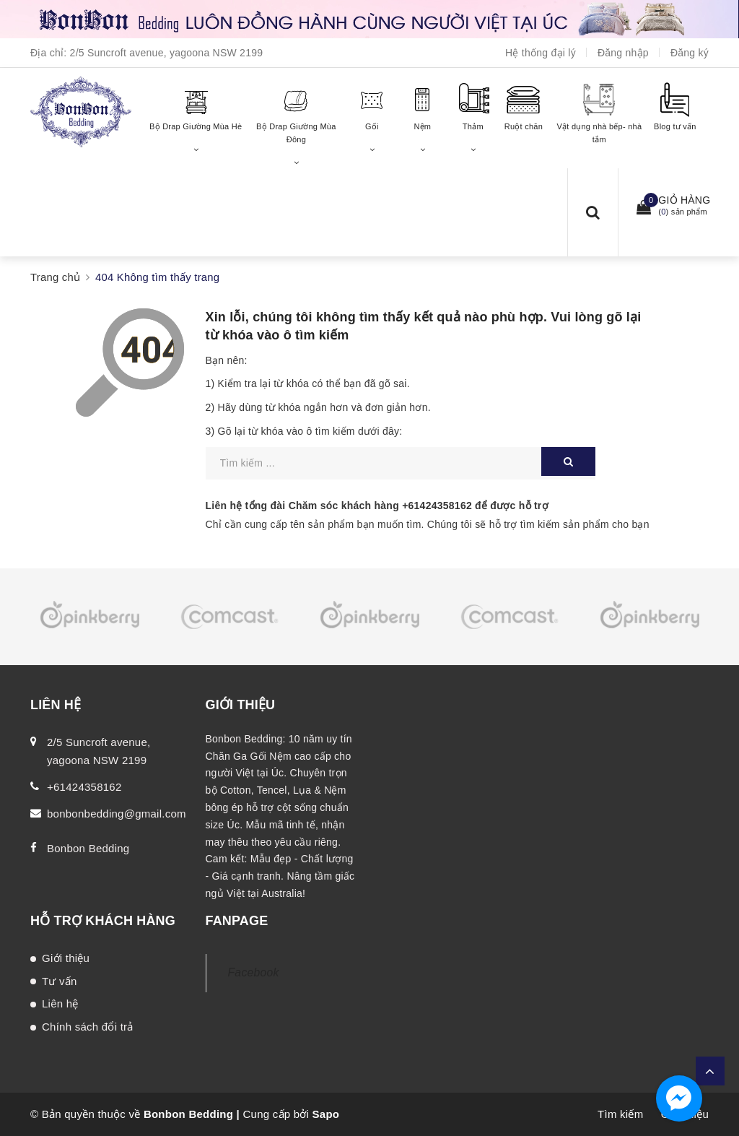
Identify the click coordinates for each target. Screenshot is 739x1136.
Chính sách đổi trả (88, 1026)
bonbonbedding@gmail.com (116, 813)
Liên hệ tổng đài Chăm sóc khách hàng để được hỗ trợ (377, 505)
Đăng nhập (623, 52)
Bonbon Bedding (88, 848)
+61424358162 (437, 505)
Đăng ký (689, 52)
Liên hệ (60, 1003)
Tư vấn (59, 981)
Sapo (326, 1114)
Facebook (253, 972)
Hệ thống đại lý (540, 52)
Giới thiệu (65, 958)
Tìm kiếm (620, 1114)
